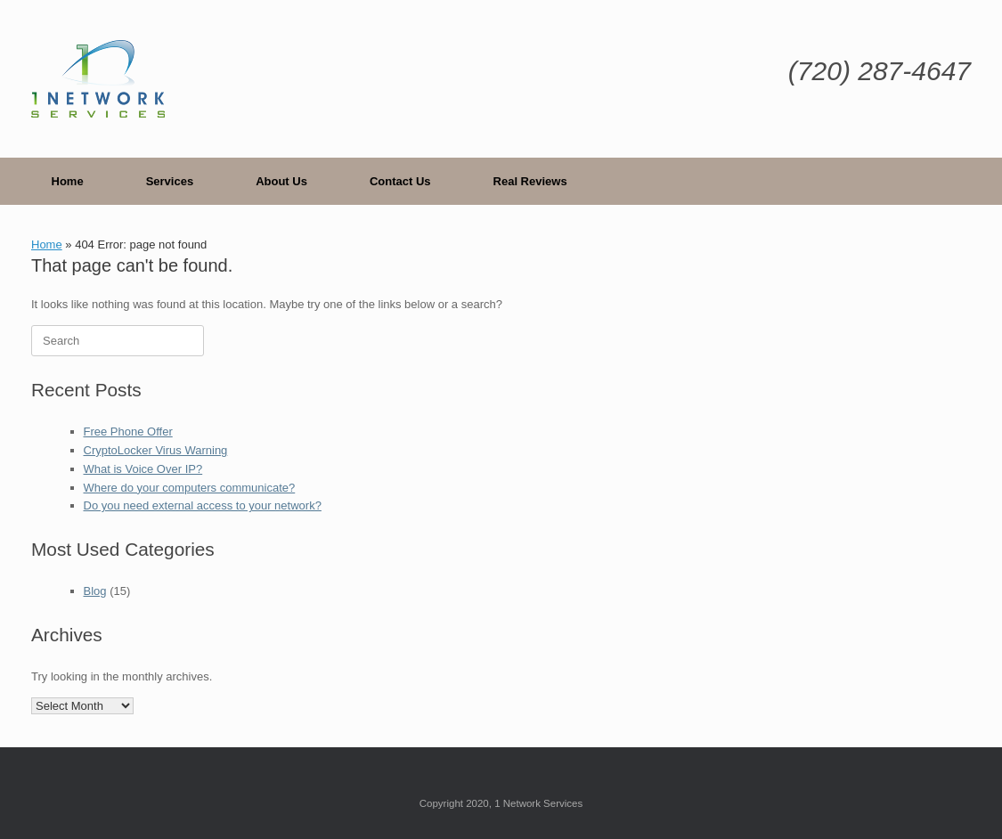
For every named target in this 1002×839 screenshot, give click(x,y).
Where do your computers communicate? (190, 487)
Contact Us (400, 181)
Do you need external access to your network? (203, 505)
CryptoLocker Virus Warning (156, 450)
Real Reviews (530, 181)
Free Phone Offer (128, 431)
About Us (281, 181)
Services (170, 181)
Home (68, 181)
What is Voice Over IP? (143, 469)
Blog (95, 591)
